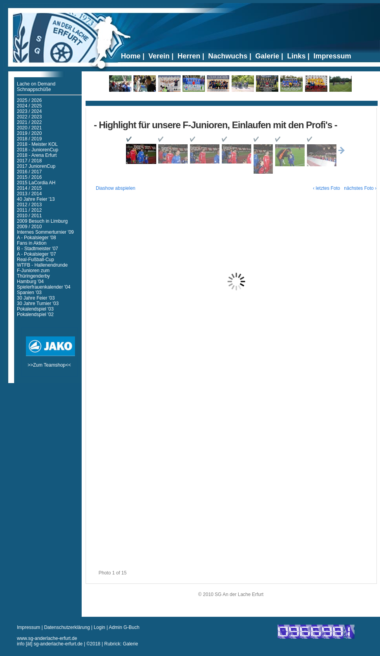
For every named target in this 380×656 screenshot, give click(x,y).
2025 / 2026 (29, 100)
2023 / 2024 (29, 111)
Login (99, 627)
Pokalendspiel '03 (35, 309)
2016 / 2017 (29, 171)
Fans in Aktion (31, 243)
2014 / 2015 (29, 188)
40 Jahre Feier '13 (36, 199)
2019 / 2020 (29, 133)
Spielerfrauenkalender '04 (43, 287)
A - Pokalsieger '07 (36, 254)
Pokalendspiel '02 (35, 314)
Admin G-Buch (124, 627)
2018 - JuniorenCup (37, 150)
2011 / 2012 (29, 210)
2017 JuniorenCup (36, 166)
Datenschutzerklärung (67, 627)
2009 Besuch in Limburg (42, 221)
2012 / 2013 (29, 204)
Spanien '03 (29, 292)
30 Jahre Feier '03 (36, 298)
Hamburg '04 (30, 281)
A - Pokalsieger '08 (36, 237)
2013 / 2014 (29, 193)
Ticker (232, 100)
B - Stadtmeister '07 (37, 248)
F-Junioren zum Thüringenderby (33, 273)
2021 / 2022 (29, 122)
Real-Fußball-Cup (35, 259)
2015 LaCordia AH (36, 182)
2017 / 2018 (29, 161)
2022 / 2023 (29, 117)
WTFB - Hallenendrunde (42, 265)
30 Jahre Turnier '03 (37, 303)
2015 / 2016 (29, 177)
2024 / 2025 (29, 106)
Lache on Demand (36, 84)
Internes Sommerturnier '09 (45, 232)
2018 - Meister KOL (37, 144)
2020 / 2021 (29, 128)
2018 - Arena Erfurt (37, 155)
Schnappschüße (34, 89)
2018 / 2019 (29, 139)
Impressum (29, 627)
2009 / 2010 (29, 226)
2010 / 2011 (29, 215)
